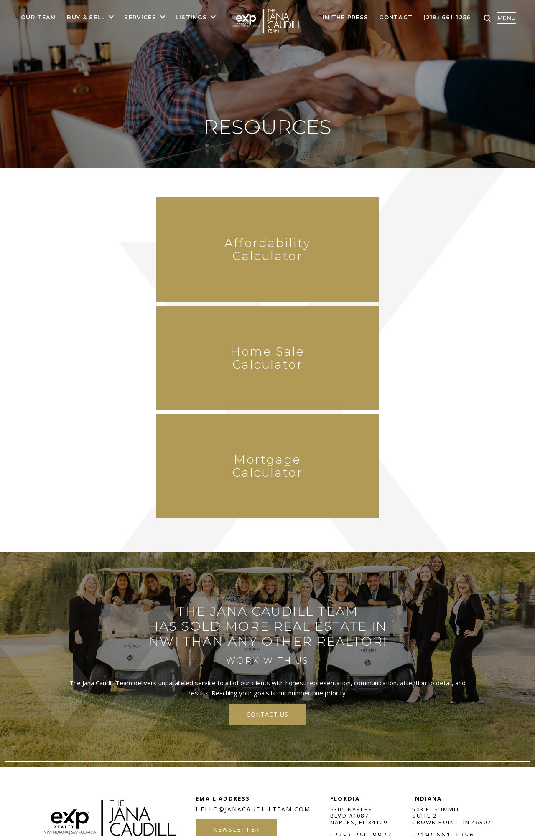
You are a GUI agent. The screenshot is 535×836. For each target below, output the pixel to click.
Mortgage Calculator (401, 253)
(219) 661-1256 (447, 17)
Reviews (372, 669)
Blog (302, 669)
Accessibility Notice (267, 711)
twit (386, 711)
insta (431, 711)
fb (364, 711)
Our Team (38, 17)
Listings (191, 17)
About (102, 669)
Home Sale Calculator (267, 253)
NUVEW (54, 711)
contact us (267, 504)
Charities (415, 669)
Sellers (174, 669)
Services (140, 17)
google (409, 711)
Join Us (334, 669)
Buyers (136, 669)
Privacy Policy (216, 711)
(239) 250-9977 (362, 626)
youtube (476, 711)
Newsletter (236, 620)
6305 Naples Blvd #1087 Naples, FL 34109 (359, 606)
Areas (209, 669)
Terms (182, 711)
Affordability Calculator (134, 253)
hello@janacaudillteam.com (253, 599)
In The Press (346, 17)
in (454, 711)
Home (70, 669)
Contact (396, 17)
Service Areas (256, 669)
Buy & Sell (86, 17)
